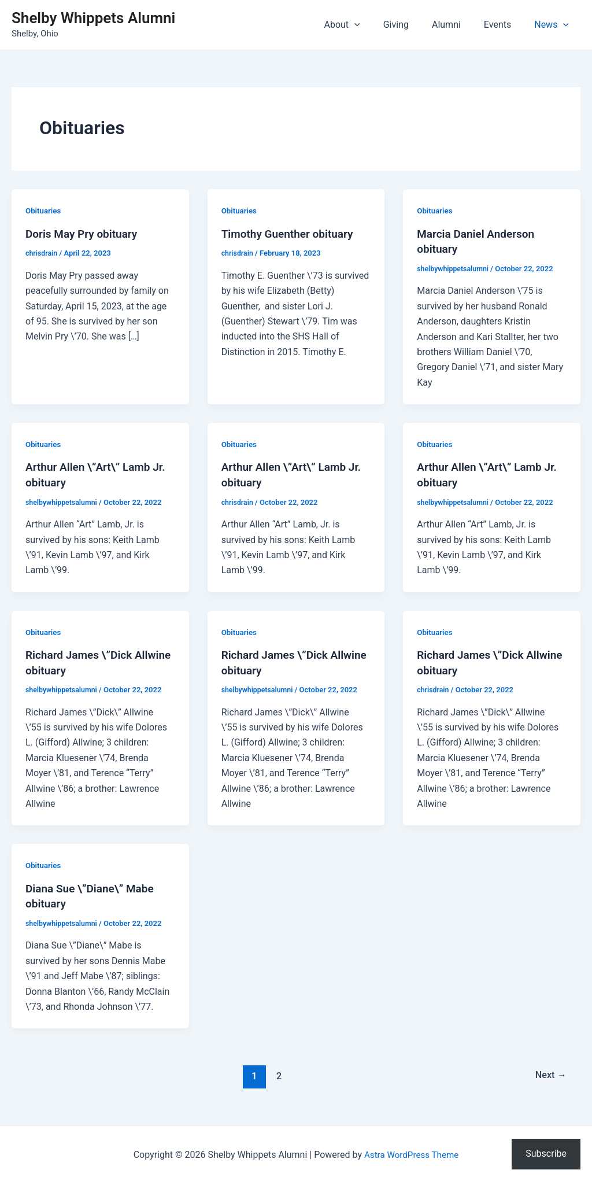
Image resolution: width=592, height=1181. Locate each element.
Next (549, 1073)
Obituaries (44, 210)
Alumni (457, 24)
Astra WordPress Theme (411, 1151)
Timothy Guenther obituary (290, 234)
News (553, 25)
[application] (375, 25)
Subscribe (546, 1153)
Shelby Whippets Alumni (93, 18)
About (363, 25)
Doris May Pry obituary (84, 234)
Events (504, 24)
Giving (412, 24)
